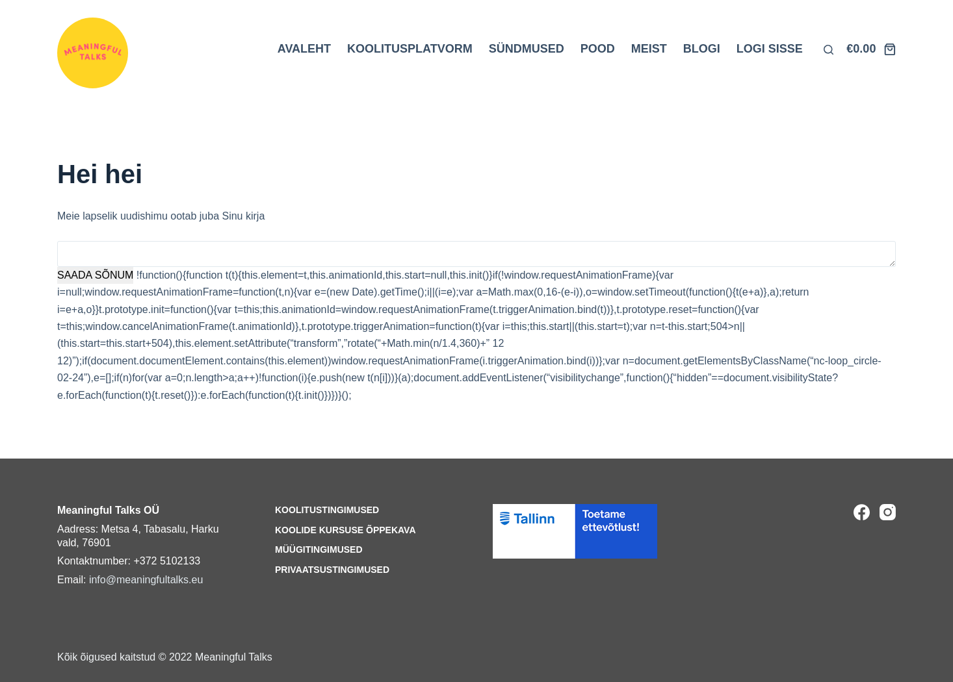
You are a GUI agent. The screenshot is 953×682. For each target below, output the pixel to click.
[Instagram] (888, 512)
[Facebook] (862, 512)
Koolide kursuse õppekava (345, 530)
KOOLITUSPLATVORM (410, 48)
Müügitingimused (319, 549)
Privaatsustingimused (332, 569)
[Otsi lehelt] (828, 50)
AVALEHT (304, 48)
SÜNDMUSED (526, 48)
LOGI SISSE (770, 48)
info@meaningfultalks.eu (146, 579)
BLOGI (701, 48)
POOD (598, 48)
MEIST (649, 48)
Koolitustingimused (327, 510)
